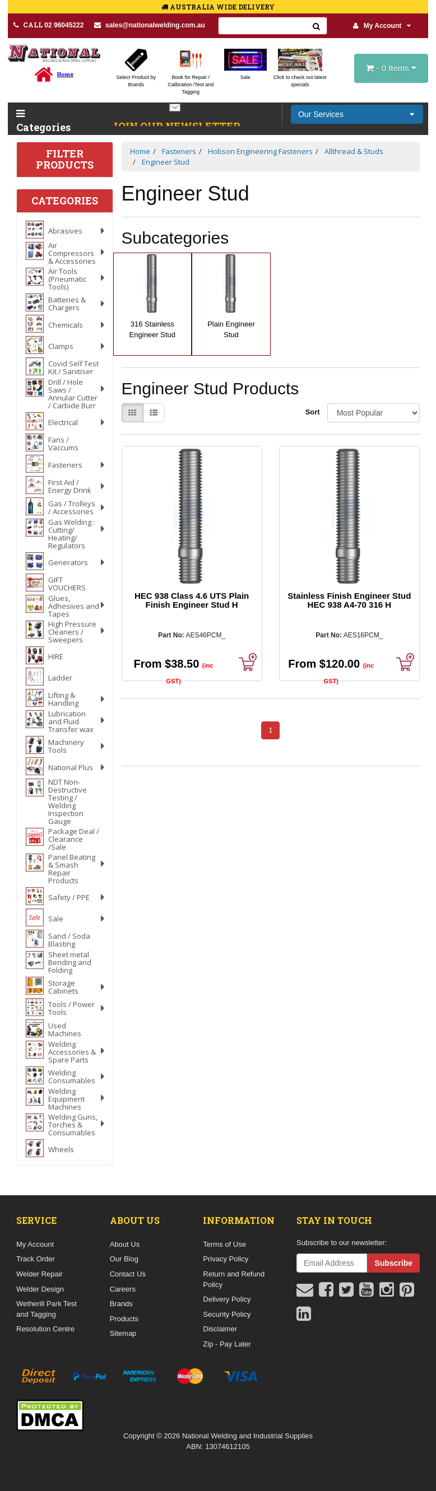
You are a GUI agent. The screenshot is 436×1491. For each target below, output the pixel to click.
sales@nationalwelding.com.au (149, 25)
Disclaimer (220, 1329)
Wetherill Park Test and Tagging (46, 1308)
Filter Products (65, 159)
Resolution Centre (45, 1329)
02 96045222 (48, 24)
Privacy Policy (225, 1259)
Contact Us (128, 1274)
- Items (391, 68)
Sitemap (123, 1333)
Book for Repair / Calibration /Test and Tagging (191, 84)
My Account (382, 26)
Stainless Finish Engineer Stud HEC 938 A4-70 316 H (349, 600)
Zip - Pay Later (227, 1344)
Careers (123, 1289)
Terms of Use (224, 1244)
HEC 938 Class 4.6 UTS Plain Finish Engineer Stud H (191, 600)
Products (124, 1319)
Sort (312, 412)
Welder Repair (39, 1274)
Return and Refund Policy (234, 1279)
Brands (121, 1303)
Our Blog (124, 1259)
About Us (125, 1244)
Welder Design (40, 1289)
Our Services (321, 114)
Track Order (35, 1259)
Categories (40, 121)
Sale (245, 77)
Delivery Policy (227, 1299)
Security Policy (227, 1314)
